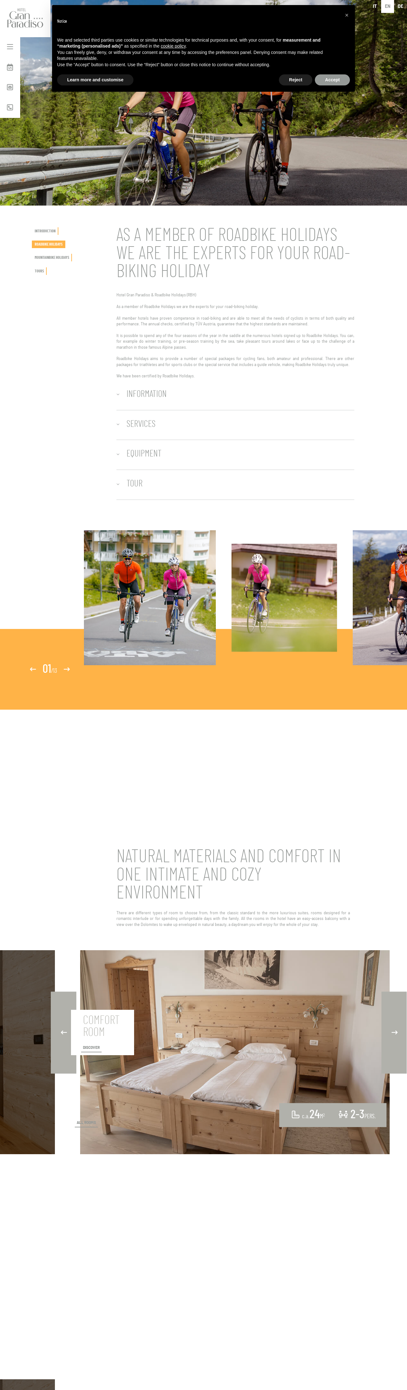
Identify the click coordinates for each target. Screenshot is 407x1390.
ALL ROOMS (86, 1123)
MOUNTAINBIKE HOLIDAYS (52, 257)
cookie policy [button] (173, 46)
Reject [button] (295, 79)
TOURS (39, 271)
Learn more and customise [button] (95, 79)
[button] (347, 15)
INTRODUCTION (45, 231)
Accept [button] (332, 79)
